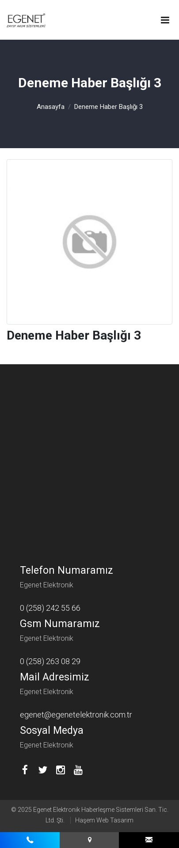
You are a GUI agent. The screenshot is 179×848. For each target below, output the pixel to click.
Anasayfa (51, 107)
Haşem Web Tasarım (104, 820)
